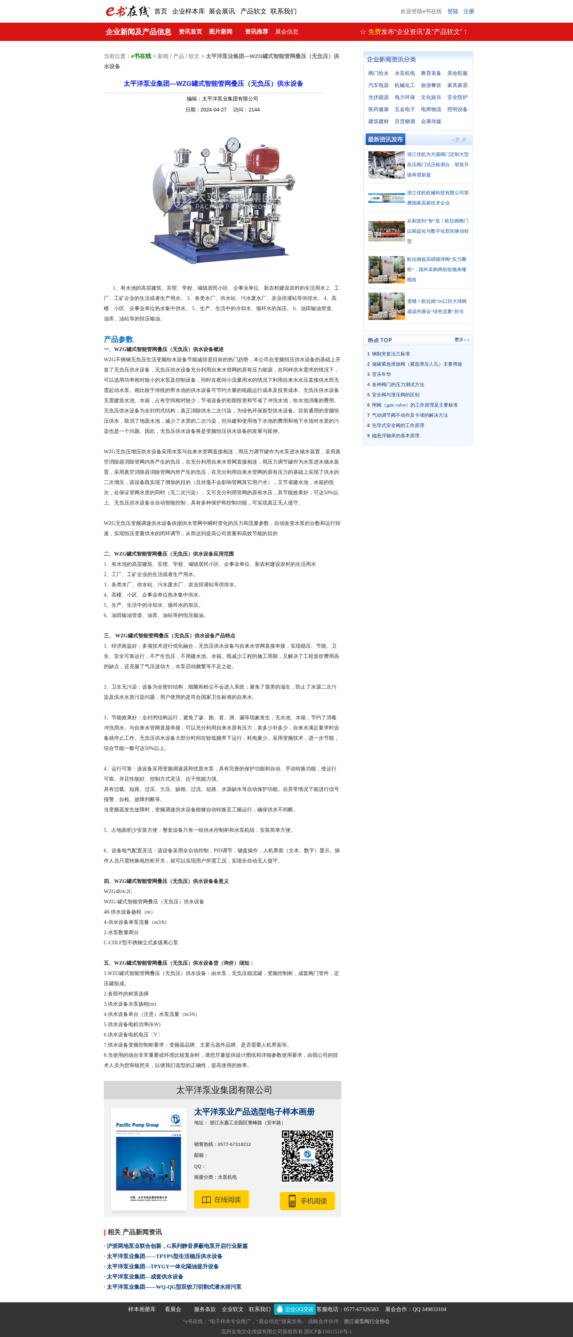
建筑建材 (378, 121)
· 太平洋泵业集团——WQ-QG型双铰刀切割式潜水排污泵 (173, 1287)
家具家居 (457, 85)
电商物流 (431, 109)
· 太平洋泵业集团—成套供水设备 (143, 1277)
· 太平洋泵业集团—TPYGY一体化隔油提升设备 (161, 1266)
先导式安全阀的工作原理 (398, 425)
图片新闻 (220, 31)
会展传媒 (431, 121)
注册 (468, 11)
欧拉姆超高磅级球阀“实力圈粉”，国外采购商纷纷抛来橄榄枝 (436, 269)
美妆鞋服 (457, 73)
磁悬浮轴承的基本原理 (396, 435)
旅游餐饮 (431, 85)
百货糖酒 (405, 121)
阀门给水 (378, 73)
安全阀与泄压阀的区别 (396, 394)
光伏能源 (378, 97)
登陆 (452, 11)
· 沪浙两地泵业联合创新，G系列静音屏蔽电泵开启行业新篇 (176, 1246)
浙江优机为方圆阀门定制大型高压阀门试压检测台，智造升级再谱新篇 (438, 165)
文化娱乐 (431, 97)
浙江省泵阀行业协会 (367, 1321)
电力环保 (405, 97)
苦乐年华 (381, 374)
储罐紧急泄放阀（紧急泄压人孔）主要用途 (417, 364)
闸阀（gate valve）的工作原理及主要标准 (415, 405)
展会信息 (287, 31)
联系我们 (260, 1309)
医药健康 (378, 109)
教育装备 (431, 73)
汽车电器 (378, 85)
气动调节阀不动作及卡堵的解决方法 (410, 415)
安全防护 (457, 97)
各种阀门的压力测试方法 (398, 384)
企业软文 (233, 1309)
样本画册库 (142, 1309)
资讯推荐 (256, 31)
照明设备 (457, 109)
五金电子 (405, 109)
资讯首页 (190, 31)
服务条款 (205, 1309)
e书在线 (141, 56)
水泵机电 (405, 73)
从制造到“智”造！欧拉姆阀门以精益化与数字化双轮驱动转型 (438, 231)
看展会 (173, 1309)
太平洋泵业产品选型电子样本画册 (254, 1111)
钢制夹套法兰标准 (391, 354)
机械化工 (405, 85)
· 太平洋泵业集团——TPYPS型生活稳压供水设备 (163, 1256)
